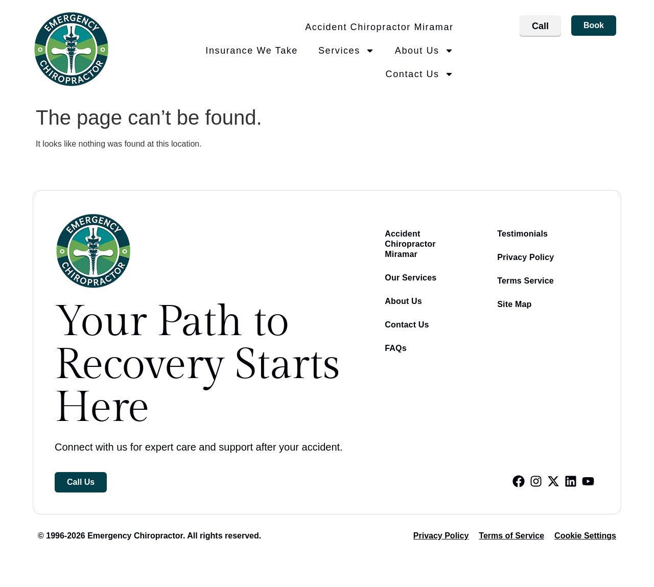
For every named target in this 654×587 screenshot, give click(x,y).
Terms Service (525, 280)
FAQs (396, 348)
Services (346, 50)
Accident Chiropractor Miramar (379, 27)
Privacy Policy (525, 257)
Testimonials (522, 233)
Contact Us (420, 74)
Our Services (410, 277)
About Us (424, 50)
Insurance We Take (251, 50)
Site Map (514, 304)
